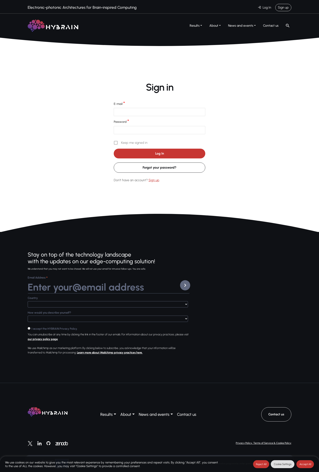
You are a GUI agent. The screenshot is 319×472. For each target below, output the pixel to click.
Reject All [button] (261, 464)
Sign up (283, 7)
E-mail (119, 103)
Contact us (271, 25)
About (213, 25)
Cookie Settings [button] (283, 464)
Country (33, 298)
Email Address (38, 278)
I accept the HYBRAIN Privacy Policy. (55, 328)
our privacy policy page (43, 339)
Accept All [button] (305, 464)
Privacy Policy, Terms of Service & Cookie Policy (263, 443)
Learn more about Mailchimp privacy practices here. (110, 352)
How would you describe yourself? (49, 312)
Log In (267, 7)
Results (195, 25)
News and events (240, 25)
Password (121, 121)
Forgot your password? (159, 167)
